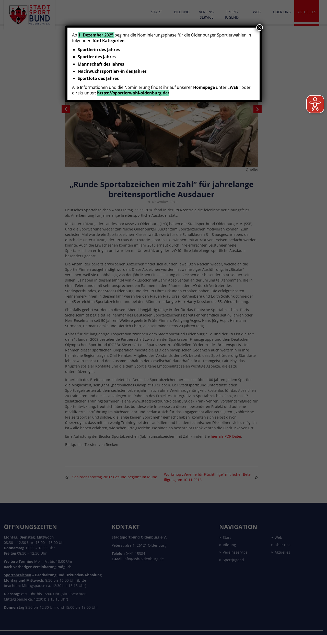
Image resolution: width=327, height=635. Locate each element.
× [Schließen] (259, 27)
